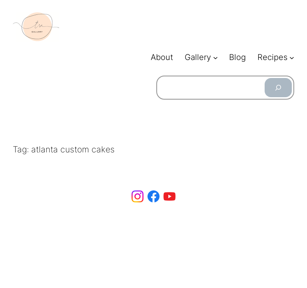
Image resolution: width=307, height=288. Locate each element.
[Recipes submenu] (291, 57)
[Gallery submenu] (215, 57)
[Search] (278, 87)
